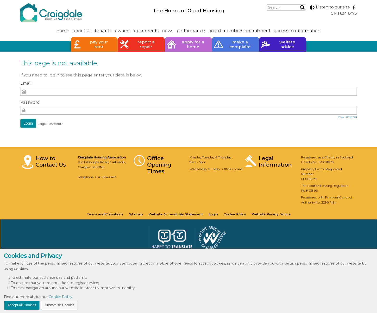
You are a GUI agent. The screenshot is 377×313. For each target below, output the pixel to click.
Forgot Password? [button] (50, 124)
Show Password (347, 117)
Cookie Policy (60, 297)
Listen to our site (329, 7)
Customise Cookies (60, 305)
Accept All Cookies (21, 305)
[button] (28, 123)
